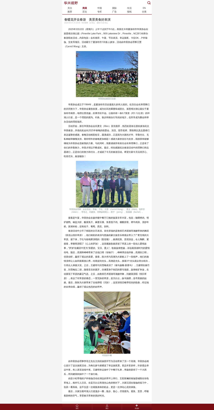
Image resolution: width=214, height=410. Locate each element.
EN (144, 8)
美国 (84, 8)
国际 (114, 8)
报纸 (129, 11)
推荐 (70, 11)
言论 (84, 11)
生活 (129, 8)
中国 (99, 8)
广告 (114, 11)
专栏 (99, 11)
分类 (144, 11)
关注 (70, 8)
